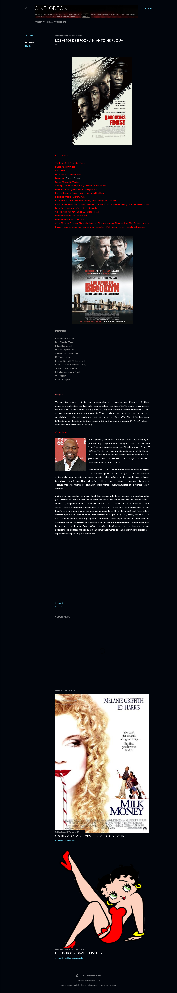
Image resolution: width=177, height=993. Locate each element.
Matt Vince (96, 980)
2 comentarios (70, 841)
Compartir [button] (29, 35)
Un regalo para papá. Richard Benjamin (89, 836)
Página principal (44, 22)
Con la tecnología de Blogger (88, 975)
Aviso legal (60, 22)
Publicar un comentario (74, 958)
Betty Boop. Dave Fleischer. (79, 953)
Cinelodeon (51, 8)
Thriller (28, 46)
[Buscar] (148, 8)
